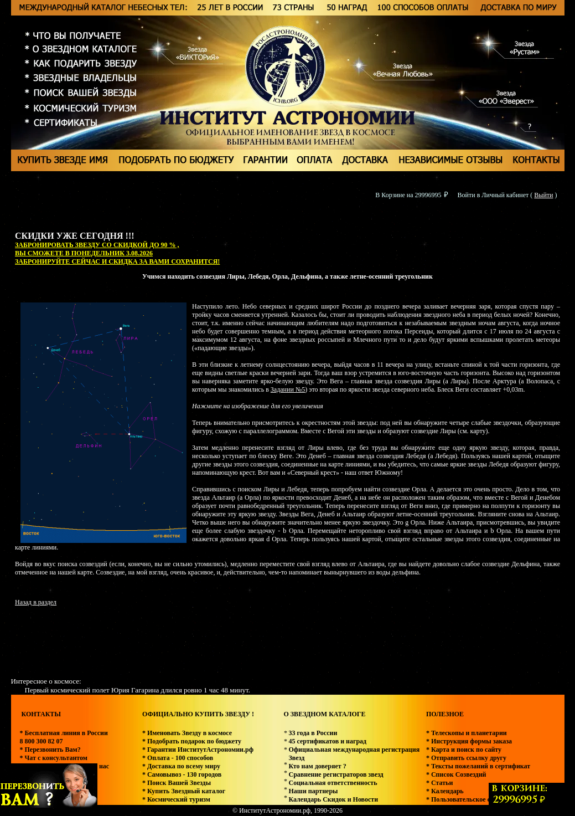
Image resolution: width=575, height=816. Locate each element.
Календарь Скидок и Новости (333, 799)
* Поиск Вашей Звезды (176, 783)
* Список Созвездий (456, 774)
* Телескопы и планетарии (466, 733)
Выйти (543, 195)
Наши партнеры (313, 791)
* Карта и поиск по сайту (463, 749)
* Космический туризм (176, 799)
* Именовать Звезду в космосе (187, 733)
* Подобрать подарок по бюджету (191, 741)
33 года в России (312, 733)
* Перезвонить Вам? (50, 749)
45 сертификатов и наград (327, 741)
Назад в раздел (35, 602)
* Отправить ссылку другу (466, 758)
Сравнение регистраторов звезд (335, 774)
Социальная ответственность (332, 783)
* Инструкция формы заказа (469, 741)
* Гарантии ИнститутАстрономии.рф (197, 749)
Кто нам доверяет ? (317, 766)
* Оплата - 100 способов (177, 758)
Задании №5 (288, 389)
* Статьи (439, 783)
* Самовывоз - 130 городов (181, 774)
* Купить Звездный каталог (183, 791)
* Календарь (445, 791)
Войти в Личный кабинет (493, 195)
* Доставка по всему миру (181, 766)
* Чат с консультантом (54, 758)
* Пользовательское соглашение (474, 799)
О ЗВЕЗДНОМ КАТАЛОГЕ (324, 714)
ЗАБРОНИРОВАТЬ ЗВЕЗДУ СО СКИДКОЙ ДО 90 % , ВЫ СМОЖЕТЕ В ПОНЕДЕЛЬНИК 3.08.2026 (97, 249)
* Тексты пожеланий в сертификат (478, 766)
